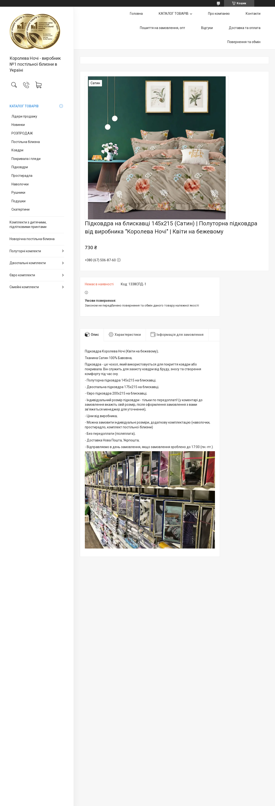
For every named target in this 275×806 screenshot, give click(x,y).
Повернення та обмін (243, 42)
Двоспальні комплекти (28, 263)
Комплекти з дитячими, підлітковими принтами (28, 224)
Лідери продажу (24, 116)
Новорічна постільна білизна (32, 239)
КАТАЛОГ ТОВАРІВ (24, 106)
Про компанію (219, 13)
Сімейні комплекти (24, 287)
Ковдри (17, 150)
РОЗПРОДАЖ (22, 133)
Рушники (18, 192)
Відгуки (207, 28)
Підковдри (19, 167)
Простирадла (21, 176)
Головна (136, 13)
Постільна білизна (25, 142)
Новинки (18, 125)
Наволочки (20, 184)
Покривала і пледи (26, 159)
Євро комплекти (22, 275)
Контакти (253, 13)
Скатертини (20, 209)
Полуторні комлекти (25, 251)
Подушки (18, 201)
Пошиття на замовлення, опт (162, 28)
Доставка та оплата (244, 28)
